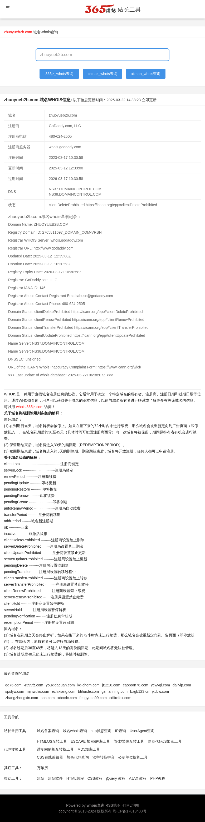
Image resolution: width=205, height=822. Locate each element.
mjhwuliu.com (38, 691)
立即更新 (149, 100)
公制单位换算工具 (133, 757)
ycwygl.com (160, 685)
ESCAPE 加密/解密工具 (90, 741)
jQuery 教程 (115, 778)
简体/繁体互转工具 (129, 741)
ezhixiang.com (63, 691)
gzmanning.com (114, 691)
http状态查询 (101, 731)
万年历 (42, 768)
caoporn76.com (135, 685)
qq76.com (13, 685)
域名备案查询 (48, 731)
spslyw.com (14, 691)
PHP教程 (157, 778)
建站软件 (55, 778)
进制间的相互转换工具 (55, 749)
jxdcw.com (160, 691)
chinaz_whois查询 (102, 74)
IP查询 (120, 731)
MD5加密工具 (88, 749)
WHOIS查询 (28, 400)
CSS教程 (94, 778)
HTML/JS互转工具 (52, 741)
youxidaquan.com (60, 685)
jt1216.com (111, 685)
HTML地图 (130, 805)
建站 (40, 778)
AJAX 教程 (138, 778)
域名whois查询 (75, 731)
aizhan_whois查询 (145, 74)
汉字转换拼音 (103, 757)
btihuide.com (88, 691)
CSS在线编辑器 (50, 757)
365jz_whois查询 (59, 74)
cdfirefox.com (120, 698)
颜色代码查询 (78, 757)
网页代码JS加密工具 (165, 741)
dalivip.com (182, 685)
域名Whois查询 (45, 32)
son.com (48, 698)
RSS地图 (112, 805)
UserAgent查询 (142, 731)
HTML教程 (75, 778)
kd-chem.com (88, 685)
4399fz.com (33, 685)
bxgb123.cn (139, 691)
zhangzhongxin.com (21, 698)
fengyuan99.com (93, 698)
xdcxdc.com (67, 698)
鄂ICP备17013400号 (130, 811)
